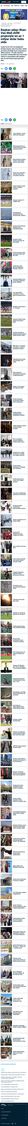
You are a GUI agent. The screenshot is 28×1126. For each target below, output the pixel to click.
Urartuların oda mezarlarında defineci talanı (19, 587)
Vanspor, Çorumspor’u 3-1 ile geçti (19, 307)
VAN (12, 5)
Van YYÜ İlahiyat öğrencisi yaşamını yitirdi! (9, 1084)
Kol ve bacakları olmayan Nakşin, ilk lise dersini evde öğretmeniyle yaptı (18, 973)
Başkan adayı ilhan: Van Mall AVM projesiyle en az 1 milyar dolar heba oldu (7, 25)
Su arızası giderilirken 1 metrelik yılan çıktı (9, 1086)
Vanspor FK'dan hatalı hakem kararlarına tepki (19, 320)
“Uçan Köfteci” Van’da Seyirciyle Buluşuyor (19, 134)
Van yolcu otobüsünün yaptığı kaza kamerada (19, 493)
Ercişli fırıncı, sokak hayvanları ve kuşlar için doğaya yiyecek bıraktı (18, 454)
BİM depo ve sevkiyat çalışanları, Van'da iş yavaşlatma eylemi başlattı (19, 347)
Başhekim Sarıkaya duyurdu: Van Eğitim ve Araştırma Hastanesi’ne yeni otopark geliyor (11, 1078)
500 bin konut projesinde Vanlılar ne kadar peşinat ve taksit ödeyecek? (19, 960)
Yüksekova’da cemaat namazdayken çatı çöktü (19, 360)
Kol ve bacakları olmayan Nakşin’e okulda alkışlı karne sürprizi (18, 440)
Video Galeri (10, 23)
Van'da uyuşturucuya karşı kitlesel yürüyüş (19, 626)
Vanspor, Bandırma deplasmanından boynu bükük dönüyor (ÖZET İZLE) (19, 334)
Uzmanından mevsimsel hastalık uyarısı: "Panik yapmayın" (12, 1093)
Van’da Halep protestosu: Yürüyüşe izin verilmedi (19, 467)
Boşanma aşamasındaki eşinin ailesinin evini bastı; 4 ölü (12, 1089)
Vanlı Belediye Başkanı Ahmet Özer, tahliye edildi (19, 813)
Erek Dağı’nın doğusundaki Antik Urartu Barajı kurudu (18, 707)
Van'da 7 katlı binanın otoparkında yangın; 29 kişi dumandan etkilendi (19, 760)
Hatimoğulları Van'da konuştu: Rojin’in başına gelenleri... (19, 920)
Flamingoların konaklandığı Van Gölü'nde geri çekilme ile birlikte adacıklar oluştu (19, 214)
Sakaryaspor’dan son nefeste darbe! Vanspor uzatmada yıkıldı (19, 147)
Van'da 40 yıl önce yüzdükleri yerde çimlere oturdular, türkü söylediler (18, 787)
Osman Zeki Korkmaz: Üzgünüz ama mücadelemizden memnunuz (19, 227)
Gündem (2, 1068)
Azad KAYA (23, 1104)
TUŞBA (22, 5)
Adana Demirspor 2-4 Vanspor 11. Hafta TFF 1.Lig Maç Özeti (19, 946)
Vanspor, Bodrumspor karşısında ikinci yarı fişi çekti (19, 254)
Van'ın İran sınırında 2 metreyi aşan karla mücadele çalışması (19, 174)
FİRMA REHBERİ (15, 1)
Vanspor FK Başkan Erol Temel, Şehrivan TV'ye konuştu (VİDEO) (19, 667)
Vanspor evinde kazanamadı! (17, 720)
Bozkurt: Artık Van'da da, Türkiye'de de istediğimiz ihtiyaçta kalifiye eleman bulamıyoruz (12, 1081)
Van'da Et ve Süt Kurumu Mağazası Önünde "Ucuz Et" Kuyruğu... (18, 267)
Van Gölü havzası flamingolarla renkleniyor (18, 1013)
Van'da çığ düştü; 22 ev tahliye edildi (19, 520)
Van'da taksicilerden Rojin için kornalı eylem (18, 1053)
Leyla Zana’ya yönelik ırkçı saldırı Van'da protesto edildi (19, 560)
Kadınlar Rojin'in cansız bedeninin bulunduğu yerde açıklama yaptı (19, 826)
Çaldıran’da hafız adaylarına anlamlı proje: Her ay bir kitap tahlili (13, 1072)
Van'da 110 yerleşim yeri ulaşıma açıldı (18, 387)
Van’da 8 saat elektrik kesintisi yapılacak (9, 1091)
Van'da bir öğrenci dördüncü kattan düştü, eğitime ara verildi (13, 1074)
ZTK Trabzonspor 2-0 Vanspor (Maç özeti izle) (19, 653)
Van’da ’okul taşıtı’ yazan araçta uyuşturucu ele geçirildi (18, 1000)
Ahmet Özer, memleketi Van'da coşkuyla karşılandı (18, 640)
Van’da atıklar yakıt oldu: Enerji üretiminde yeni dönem (19, 986)
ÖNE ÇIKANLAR (17, 23)
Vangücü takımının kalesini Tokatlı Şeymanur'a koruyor (18, 573)
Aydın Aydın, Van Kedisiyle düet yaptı (18, 866)
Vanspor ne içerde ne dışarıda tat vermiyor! (19, 613)
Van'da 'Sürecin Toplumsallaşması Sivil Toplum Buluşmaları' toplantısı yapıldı (19, 906)
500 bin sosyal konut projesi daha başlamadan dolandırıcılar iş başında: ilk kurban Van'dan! (19, 853)
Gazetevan (3, 23)
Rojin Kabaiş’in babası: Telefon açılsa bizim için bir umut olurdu (19, 161)
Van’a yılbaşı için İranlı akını (19, 547)
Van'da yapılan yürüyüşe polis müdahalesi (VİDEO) (18, 414)
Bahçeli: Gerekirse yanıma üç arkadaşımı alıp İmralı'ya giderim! (19, 773)
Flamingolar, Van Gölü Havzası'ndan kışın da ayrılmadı (19, 693)
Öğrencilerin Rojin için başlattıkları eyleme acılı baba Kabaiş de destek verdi (19, 933)
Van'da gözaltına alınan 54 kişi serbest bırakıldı (19, 427)
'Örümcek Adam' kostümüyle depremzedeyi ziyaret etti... (19, 507)
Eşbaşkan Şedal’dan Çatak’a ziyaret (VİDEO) (19, 1026)
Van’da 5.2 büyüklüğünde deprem (7, 1101)
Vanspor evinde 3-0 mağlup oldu (18, 200)
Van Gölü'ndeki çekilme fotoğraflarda (19, 893)
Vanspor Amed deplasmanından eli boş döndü (18, 241)
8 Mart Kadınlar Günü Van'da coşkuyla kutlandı (19, 187)
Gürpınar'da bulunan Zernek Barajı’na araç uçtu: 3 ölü (19, 680)
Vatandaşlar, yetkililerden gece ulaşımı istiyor (10, 1098)
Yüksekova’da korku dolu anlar (18, 600)
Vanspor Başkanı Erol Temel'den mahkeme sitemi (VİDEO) (19, 281)
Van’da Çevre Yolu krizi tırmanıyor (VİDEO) (19, 879)
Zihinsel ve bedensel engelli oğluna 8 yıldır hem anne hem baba (19, 733)
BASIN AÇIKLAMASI (8, 123)
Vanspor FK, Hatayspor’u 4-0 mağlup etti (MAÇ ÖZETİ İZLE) (18, 534)
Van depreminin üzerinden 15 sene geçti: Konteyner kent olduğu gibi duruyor (19, 294)
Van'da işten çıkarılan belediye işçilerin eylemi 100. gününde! (19, 840)
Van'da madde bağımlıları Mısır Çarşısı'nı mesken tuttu (19, 800)
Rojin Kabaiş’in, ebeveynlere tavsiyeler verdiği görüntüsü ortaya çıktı (19, 374)
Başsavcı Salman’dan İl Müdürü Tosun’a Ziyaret (10, 1096)
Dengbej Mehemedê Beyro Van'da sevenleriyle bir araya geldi (19, 1040)
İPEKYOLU (16, 5)
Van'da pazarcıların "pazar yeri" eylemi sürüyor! (18, 480)
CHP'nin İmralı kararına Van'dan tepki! (19, 746)
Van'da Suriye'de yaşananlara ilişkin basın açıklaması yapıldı (18, 400)
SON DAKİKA (7, 5)
